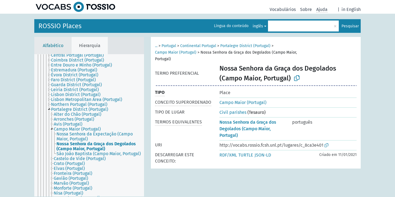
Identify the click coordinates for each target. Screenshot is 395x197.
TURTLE (245, 155)
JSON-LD (263, 155)
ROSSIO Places (59, 26)
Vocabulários (283, 9)
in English (351, 9)
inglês (258, 26)
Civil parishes (232, 112)
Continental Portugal (198, 46)
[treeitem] (80, 55)
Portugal (169, 46)
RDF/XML (228, 155)
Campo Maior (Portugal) (175, 52)
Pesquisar (350, 26)
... (156, 46)
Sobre (306, 9)
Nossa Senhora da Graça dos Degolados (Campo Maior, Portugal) (247, 129)
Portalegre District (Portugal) (245, 46)
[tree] (89, 125)
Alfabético (53, 45)
